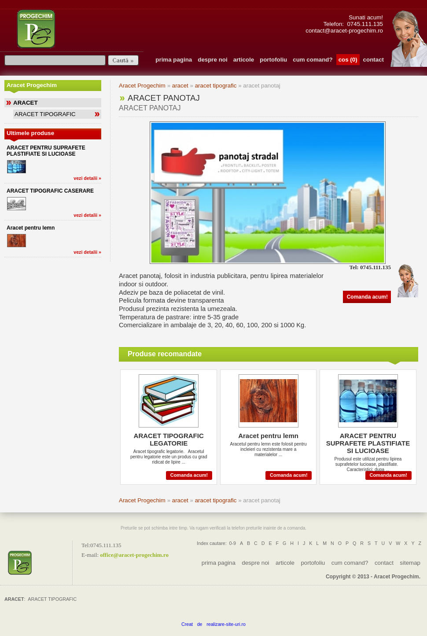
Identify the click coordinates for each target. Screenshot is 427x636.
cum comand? (312, 59)
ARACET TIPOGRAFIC (45, 114)
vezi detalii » (87, 178)
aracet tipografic (216, 85)
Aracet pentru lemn (31, 228)
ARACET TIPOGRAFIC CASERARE (50, 191)
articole (243, 59)
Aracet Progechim (142, 85)
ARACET (25, 102)
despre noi (212, 59)
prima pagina (173, 59)
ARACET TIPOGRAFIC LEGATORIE (169, 439)
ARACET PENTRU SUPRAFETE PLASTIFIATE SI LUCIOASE (46, 151)
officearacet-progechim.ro (134, 554)
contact (373, 59)
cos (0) (348, 59)
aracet (180, 85)
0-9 (232, 543)
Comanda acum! (367, 297)
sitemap (410, 562)
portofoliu (273, 59)
